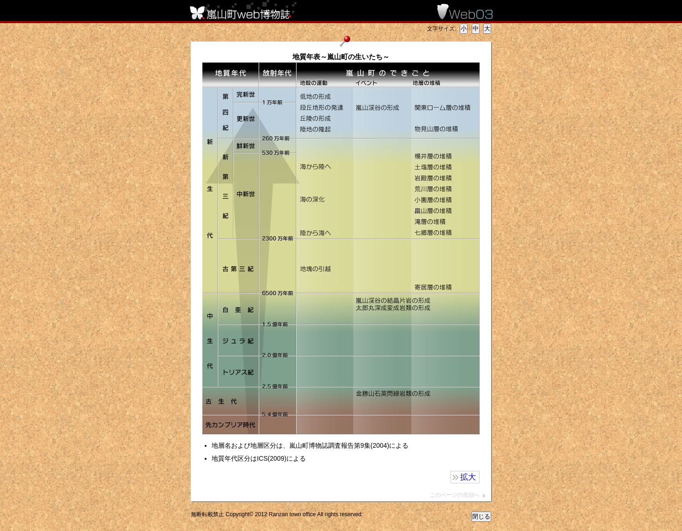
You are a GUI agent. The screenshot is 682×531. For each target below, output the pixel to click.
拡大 (468, 477)
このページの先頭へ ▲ (458, 495)
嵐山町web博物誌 (246, 10)
